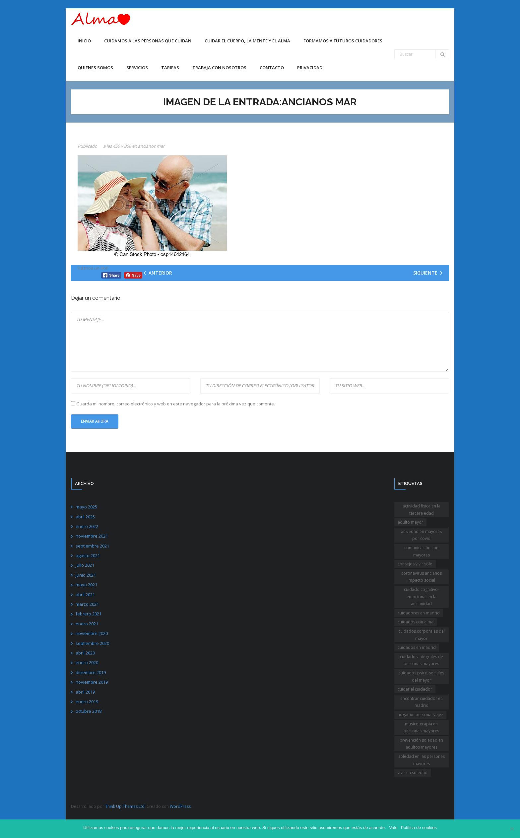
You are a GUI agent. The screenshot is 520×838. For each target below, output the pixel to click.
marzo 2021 (87, 604)
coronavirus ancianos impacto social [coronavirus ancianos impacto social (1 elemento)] (421, 576)
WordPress (180, 806)
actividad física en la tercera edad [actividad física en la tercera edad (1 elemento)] (421, 509)
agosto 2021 (88, 555)
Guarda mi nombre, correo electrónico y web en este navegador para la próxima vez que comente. (175, 404)
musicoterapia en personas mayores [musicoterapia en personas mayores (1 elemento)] (421, 727)
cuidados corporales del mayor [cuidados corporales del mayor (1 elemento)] (421, 634)
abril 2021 (85, 595)
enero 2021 (87, 624)
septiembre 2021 (92, 546)
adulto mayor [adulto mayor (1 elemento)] (410, 522)
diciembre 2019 (91, 672)
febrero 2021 (88, 614)
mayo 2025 (86, 507)
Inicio (84, 41)
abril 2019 (85, 692)
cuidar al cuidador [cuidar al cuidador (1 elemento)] (415, 689)
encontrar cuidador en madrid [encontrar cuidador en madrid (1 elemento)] (421, 702)
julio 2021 (85, 565)
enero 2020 (87, 662)
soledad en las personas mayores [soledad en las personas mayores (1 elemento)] (421, 760)
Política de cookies (419, 827)
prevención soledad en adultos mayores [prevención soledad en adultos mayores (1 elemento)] (421, 743)
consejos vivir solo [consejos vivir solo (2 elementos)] (415, 564)
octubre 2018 (88, 711)
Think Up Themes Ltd (125, 806)
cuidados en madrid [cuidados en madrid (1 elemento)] (417, 647)
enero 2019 (87, 702)
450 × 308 (122, 146)
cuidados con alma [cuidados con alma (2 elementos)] (415, 622)
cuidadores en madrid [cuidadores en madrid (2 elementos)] (419, 613)
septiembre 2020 (92, 643)
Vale (393, 827)
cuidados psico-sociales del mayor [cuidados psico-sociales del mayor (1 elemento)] (421, 676)
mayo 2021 (86, 585)
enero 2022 (87, 526)
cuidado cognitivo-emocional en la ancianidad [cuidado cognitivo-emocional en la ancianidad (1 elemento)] (421, 596)
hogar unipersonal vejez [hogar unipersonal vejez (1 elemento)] (420, 714)
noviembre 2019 (92, 682)
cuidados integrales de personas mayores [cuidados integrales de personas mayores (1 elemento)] (421, 660)
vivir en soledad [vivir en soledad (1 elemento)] (412, 772)
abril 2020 (85, 653)
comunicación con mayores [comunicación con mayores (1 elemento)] (421, 551)
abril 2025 (85, 517)
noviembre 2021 (92, 536)
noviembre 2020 (92, 633)
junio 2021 (86, 575)
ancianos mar (151, 146)
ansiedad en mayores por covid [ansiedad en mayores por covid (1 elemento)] (421, 535)
